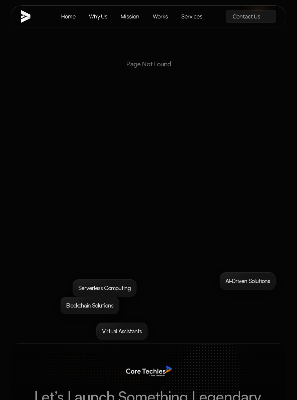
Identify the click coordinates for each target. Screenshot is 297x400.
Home (68, 16)
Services (191, 16)
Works (160, 16)
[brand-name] (29, 16)
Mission (130, 16)
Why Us (98, 16)
